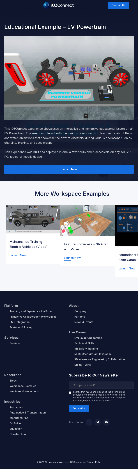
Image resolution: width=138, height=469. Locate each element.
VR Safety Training (86, 348)
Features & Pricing (21, 327)
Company (80, 311)
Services (15, 343)
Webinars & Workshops (24, 391)
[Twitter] (97, 422)
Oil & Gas (15, 423)
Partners (79, 316)
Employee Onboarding (88, 337)
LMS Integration (20, 322)
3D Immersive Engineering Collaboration (99, 359)
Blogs (13, 380)
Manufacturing (19, 417)
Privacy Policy (94, 462)
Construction (18, 434)
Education (16, 428)
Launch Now (69, 169)
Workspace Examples (23, 385)
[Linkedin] (89, 422)
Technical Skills (84, 343)
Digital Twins (82, 364)
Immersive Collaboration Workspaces (33, 316)
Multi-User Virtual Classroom (92, 353)
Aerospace (16, 407)
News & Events (83, 322)
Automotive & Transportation (28, 412)
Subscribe (79, 408)
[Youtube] (106, 422)
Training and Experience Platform (31, 311)
